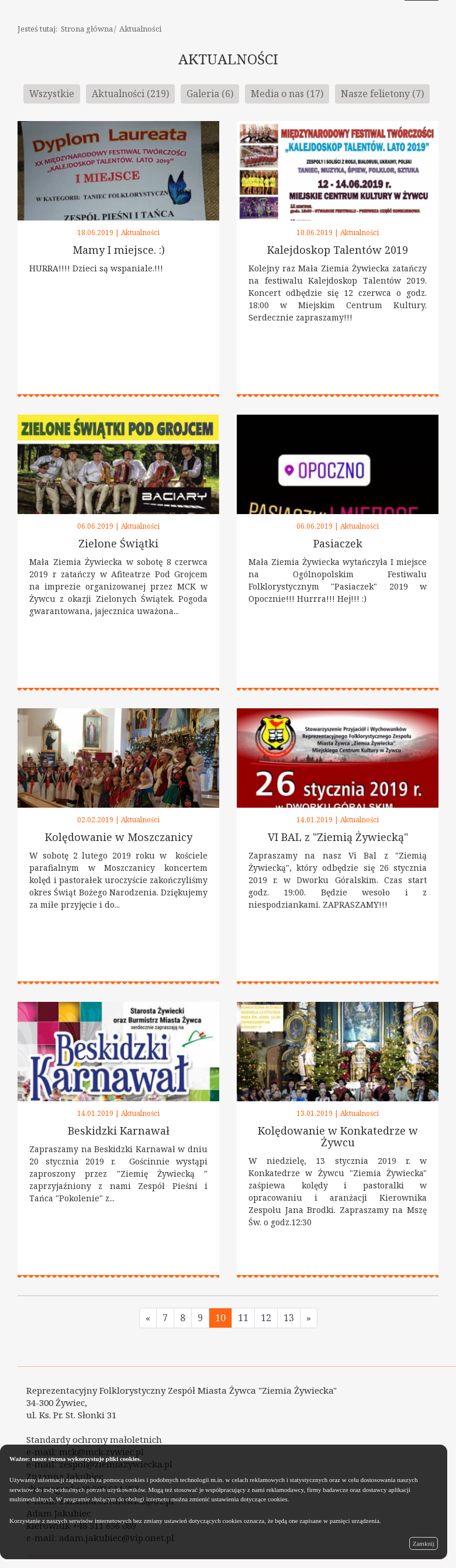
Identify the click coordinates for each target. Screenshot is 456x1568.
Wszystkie (51, 93)
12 (266, 1317)
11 (243, 1317)
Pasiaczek (337, 543)
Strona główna (87, 28)
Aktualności (140, 28)
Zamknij (423, 1543)
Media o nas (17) (287, 93)
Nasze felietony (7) (382, 93)
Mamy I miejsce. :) (118, 250)
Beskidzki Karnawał (119, 1131)
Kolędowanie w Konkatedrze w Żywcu (338, 1136)
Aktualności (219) (130, 93)
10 (220, 1317)
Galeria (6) (209, 93)
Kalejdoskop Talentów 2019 (337, 250)
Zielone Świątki (118, 543)
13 (289, 1317)
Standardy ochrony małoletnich (94, 1439)
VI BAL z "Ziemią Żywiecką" (338, 837)
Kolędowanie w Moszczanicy (118, 837)
